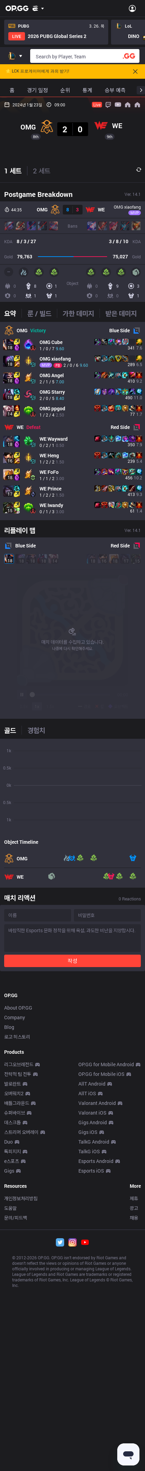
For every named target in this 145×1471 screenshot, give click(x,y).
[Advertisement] (72, 169)
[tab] (13, 457)
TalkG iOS (89, 1440)
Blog (9, 1315)
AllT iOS (87, 1382)
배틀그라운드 (16, 1391)
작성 (72, 1105)
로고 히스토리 (17, 1325)
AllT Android (91, 1372)
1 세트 (13, 315)
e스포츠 (11, 1449)
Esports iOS (91, 1459)
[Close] (135, 71)
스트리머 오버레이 (21, 1420)
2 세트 (41, 315)
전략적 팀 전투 (17, 1362)
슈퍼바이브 (14, 1401)
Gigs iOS (87, 1420)
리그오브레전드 (18, 1353)
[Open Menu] (132, 8)
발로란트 (12, 1372)
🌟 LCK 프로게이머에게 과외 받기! (37, 71)
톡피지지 (12, 1440)
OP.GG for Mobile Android (106, 1353)
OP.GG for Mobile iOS (101, 1362)
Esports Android (95, 1449)
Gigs (9, 1459)
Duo (8, 1430)
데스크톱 (12, 1411)
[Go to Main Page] (17, 8)
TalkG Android (93, 1430)
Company (14, 1306)
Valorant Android (97, 1391)
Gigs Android (92, 1411)
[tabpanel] (72, 565)
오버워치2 (14, 1382)
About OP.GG (18, 1296)
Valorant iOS (92, 1401)
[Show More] (38, 8)
